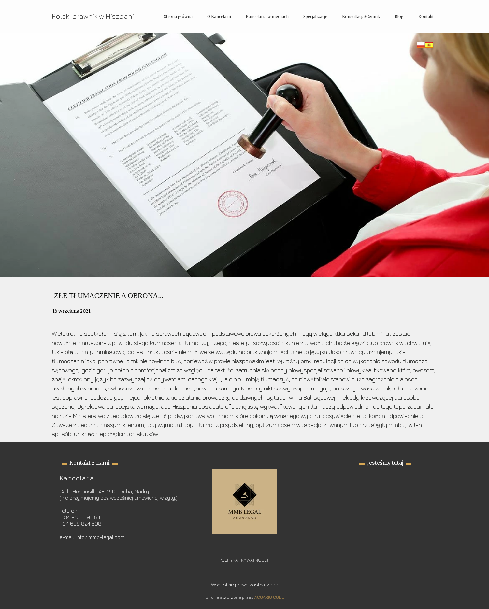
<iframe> (385, 501)
